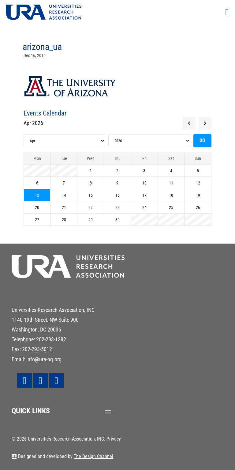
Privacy (113, 439)
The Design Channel (93, 456)
